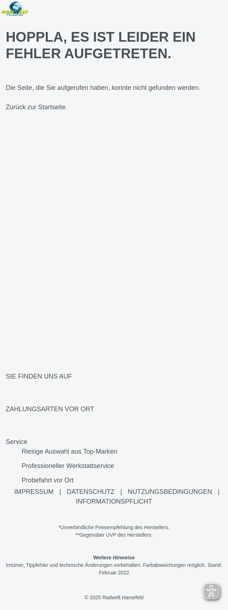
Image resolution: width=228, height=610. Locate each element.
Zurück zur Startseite (36, 107)
